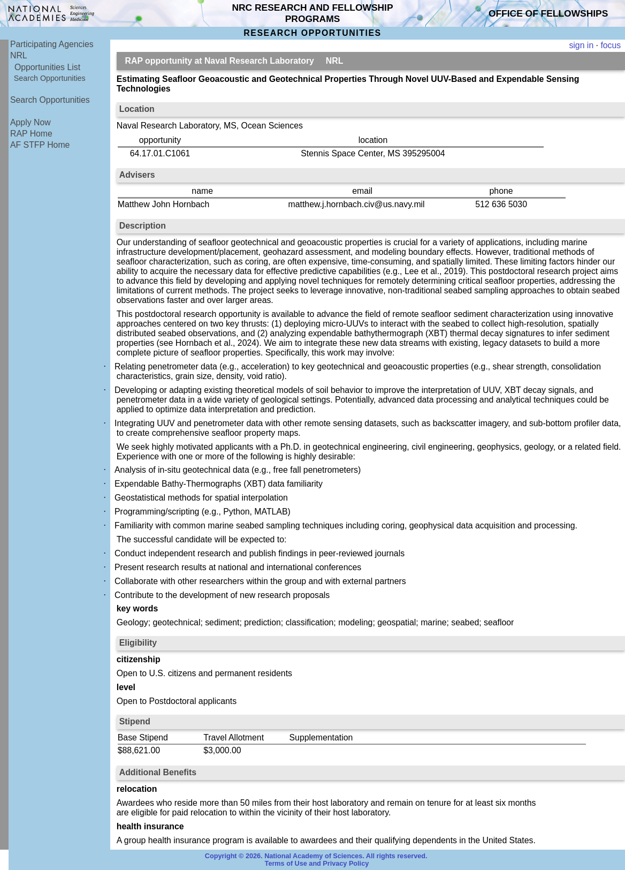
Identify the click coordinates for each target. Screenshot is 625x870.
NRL (18, 55)
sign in (581, 45)
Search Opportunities (50, 78)
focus (610, 45)
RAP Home (31, 133)
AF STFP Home (40, 144)
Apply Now (30, 122)
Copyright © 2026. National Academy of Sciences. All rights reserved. (316, 856)
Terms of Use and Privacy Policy (317, 863)
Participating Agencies (52, 44)
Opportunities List (47, 67)
